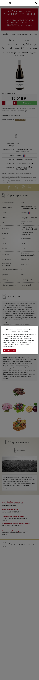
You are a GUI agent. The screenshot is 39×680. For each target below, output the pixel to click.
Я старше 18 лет (9, 350)
